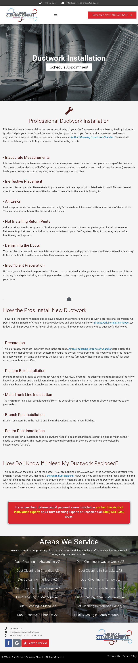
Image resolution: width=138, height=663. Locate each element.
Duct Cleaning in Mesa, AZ (37, 606)
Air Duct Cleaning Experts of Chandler (91, 137)
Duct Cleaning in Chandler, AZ (37, 570)
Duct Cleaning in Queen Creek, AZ (100, 562)
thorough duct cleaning (60, 475)
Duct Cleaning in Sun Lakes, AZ (100, 570)
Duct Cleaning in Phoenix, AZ (37, 615)
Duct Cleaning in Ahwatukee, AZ (37, 562)
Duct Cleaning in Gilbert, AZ (37, 579)
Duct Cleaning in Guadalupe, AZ (37, 588)
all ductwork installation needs (111, 322)
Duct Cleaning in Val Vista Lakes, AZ (100, 597)
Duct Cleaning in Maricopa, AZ (37, 597)
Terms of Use (114, 656)
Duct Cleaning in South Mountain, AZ (100, 615)
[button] (55, 15)
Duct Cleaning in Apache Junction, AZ (100, 588)
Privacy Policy (129, 656)
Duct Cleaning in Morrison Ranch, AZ (100, 606)
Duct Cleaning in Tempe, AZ (100, 579)
